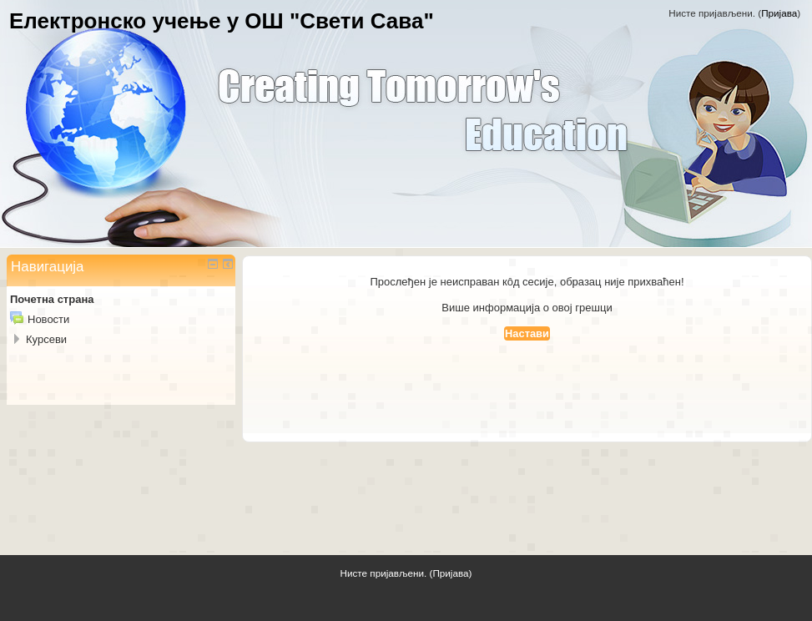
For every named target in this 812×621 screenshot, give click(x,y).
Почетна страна (51, 299)
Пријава (779, 13)
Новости (48, 319)
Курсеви (46, 339)
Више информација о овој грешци (526, 307)
